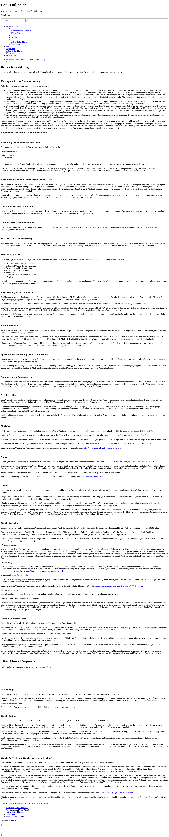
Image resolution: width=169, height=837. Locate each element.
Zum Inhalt (5, 15)
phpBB (13, 821)
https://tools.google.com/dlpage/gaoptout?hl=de (45, 571)
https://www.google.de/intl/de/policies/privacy (102, 448)
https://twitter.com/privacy (11, 703)
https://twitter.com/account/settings (64, 707)
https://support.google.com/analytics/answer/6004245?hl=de (119, 586)
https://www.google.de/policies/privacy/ (117, 793)
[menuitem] (21, 31)
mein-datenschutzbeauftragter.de (37, 803)
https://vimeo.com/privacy (92, 477)
